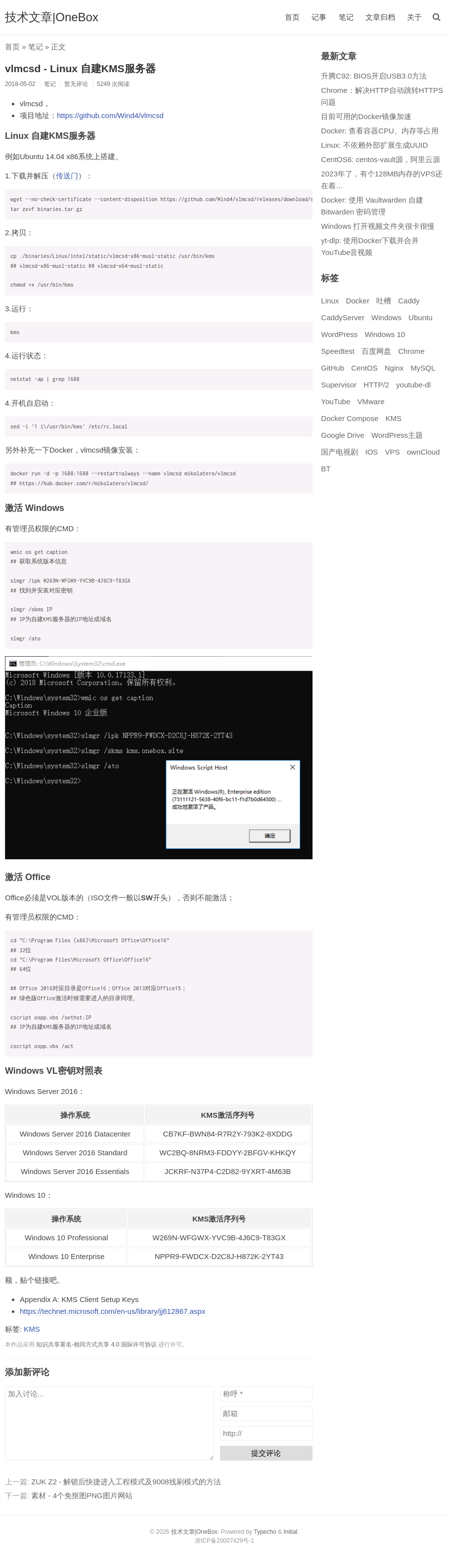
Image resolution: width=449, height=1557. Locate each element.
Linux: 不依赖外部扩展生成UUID (374, 145)
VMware (370, 401)
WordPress (339, 334)
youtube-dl (413, 384)
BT (325, 468)
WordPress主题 (397, 435)
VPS (392, 452)
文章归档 (380, 17)
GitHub (332, 368)
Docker (357, 300)
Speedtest (338, 351)
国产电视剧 (339, 452)
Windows (386, 317)
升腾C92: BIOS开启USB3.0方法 (373, 76)
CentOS (364, 368)
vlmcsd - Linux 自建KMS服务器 (80, 68)
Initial (290, 1531)
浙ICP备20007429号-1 (224, 1540)
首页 (292, 17)
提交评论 (266, 1453)
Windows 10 (384, 334)
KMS (32, 1329)
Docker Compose (349, 418)
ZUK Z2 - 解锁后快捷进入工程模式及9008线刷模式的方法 (126, 1481)
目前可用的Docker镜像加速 (366, 116)
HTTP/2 (376, 384)
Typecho (265, 1531)
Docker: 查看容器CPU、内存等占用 (380, 130)
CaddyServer (342, 317)
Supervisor (339, 384)
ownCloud (423, 452)
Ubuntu (420, 317)
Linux (330, 300)
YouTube (335, 401)
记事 (319, 17)
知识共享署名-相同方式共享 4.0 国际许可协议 (96, 1344)
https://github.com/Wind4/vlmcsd (110, 115)
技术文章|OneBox (51, 17)
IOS (371, 452)
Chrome (411, 351)
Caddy (408, 300)
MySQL (422, 368)
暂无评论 (76, 84)
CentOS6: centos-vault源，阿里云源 (380, 159)
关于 (414, 17)
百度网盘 (376, 351)
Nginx (394, 368)
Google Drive (342, 435)
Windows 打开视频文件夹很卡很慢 (378, 226)
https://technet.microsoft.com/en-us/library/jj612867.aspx (112, 1311)
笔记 (346, 17)
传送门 (67, 175)
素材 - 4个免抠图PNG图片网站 (81, 1495)
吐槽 (383, 300)
